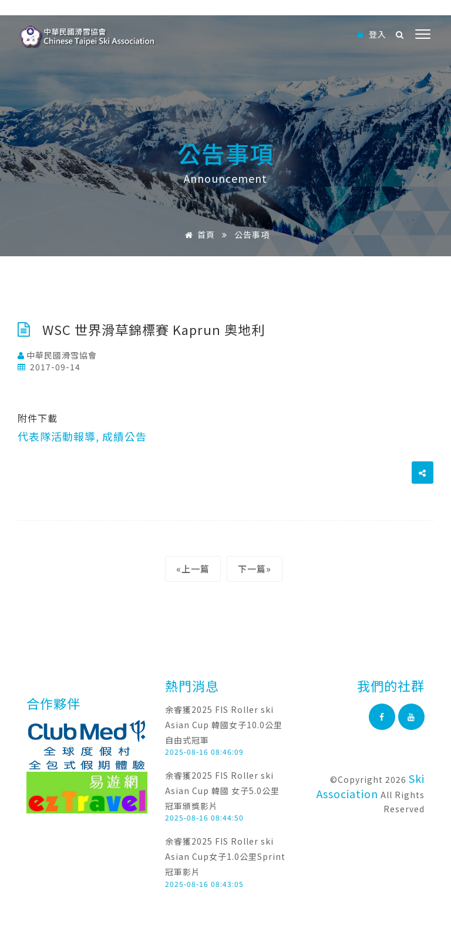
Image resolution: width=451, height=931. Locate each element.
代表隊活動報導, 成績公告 (82, 436)
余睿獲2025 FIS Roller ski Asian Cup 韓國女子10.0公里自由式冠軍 (223, 724)
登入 (372, 34)
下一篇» (254, 568)
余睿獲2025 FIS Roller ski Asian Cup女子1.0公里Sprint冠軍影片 (225, 856)
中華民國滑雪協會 (57, 355)
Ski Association (371, 786)
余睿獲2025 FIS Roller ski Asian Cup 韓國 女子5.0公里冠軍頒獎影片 (222, 790)
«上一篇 (193, 568)
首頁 (198, 234)
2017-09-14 (49, 367)
